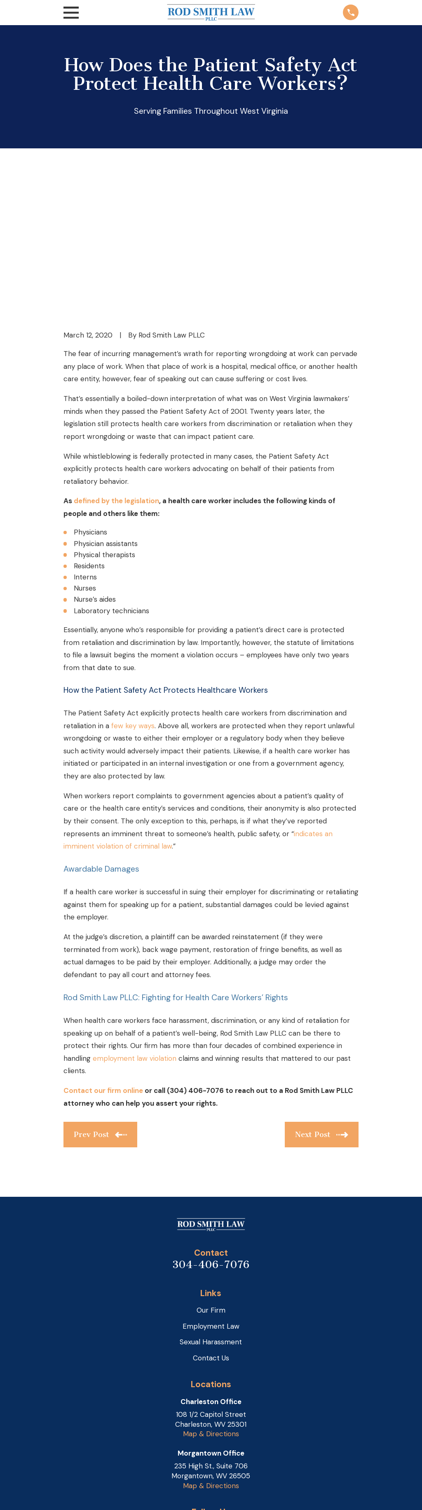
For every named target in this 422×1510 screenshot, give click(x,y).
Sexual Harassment (211, 1214)
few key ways (133, 598)
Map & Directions (211, 1306)
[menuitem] (75, 1493)
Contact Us (211, 1230)
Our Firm (211, 1182)
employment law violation (134, 930)
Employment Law (211, 1198)
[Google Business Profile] (201, 1402)
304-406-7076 (210, 1137)
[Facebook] (221, 1402)
